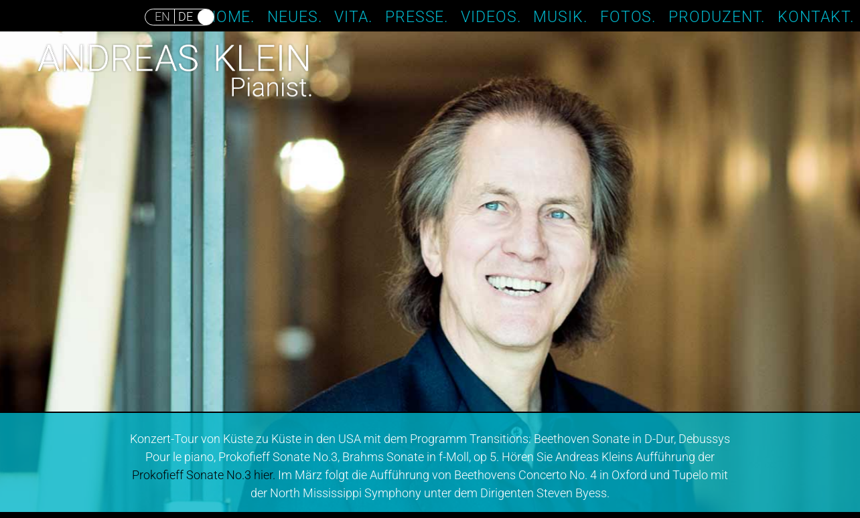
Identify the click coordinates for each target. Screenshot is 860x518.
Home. (230, 16)
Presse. (417, 16)
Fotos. (628, 16)
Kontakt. (816, 16)
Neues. (294, 16)
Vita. (353, 16)
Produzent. (716, 16)
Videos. (491, 16)
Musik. (560, 16)
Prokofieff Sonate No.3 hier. (203, 475)
